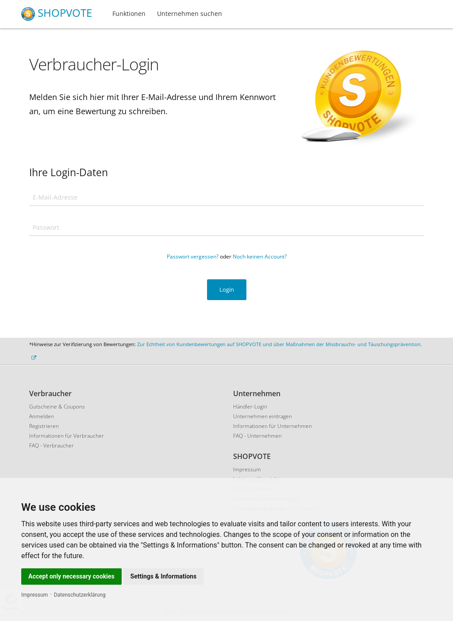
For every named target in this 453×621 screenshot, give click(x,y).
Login (226, 289)
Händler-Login (250, 406)
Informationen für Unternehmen (272, 426)
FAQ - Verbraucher (51, 445)
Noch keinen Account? (260, 256)
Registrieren (44, 426)
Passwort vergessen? (193, 256)
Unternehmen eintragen (262, 416)
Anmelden (41, 416)
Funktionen (129, 13)
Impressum (34, 595)
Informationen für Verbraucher (66, 436)
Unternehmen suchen (189, 13)
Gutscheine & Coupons (57, 406)
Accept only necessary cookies (71, 576)
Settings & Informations (164, 576)
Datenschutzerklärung (80, 595)
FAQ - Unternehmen (257, 436)
